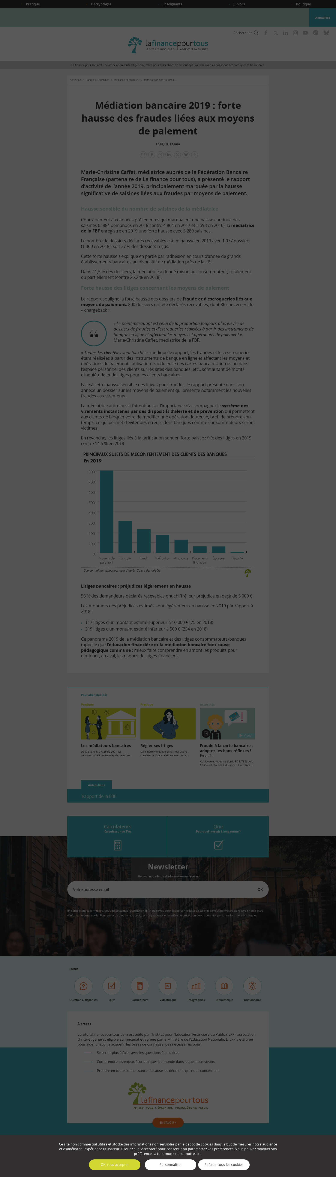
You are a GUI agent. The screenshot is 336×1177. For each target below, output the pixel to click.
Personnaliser (170, 1164)
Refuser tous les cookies (223, 1164)
